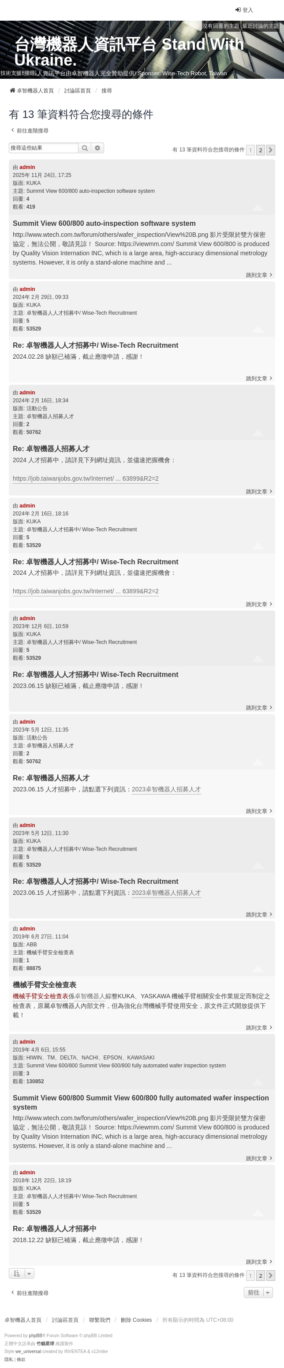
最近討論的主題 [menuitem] (260, 26)
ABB (31, 944)
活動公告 (37, 408)
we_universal (28, 1351)
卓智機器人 (90, 996)
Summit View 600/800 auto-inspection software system (90, 191)
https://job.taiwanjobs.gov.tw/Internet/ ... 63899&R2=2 (86, 478)
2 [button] (260, 150)
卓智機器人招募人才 (50, 416)
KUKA (33, 183)
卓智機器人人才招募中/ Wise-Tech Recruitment (81, 313)
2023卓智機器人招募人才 (166, 789)
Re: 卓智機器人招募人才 (51, 448)
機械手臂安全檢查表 (50, 952)
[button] (270, 150)
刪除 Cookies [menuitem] (136, 1320)
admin (27, 167)
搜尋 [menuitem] (29, 73)
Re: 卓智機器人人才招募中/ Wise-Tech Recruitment (96, 345)
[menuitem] (8, 1360)
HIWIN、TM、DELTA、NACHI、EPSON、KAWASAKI (90, 1058)
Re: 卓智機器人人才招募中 (55, 1228)
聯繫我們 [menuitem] (99, 1320)
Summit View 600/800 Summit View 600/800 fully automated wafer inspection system (126, 1066)
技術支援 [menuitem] (11, 73)
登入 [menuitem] (244, 10)
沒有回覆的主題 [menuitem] (220, 26)
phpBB (35, 1335)
